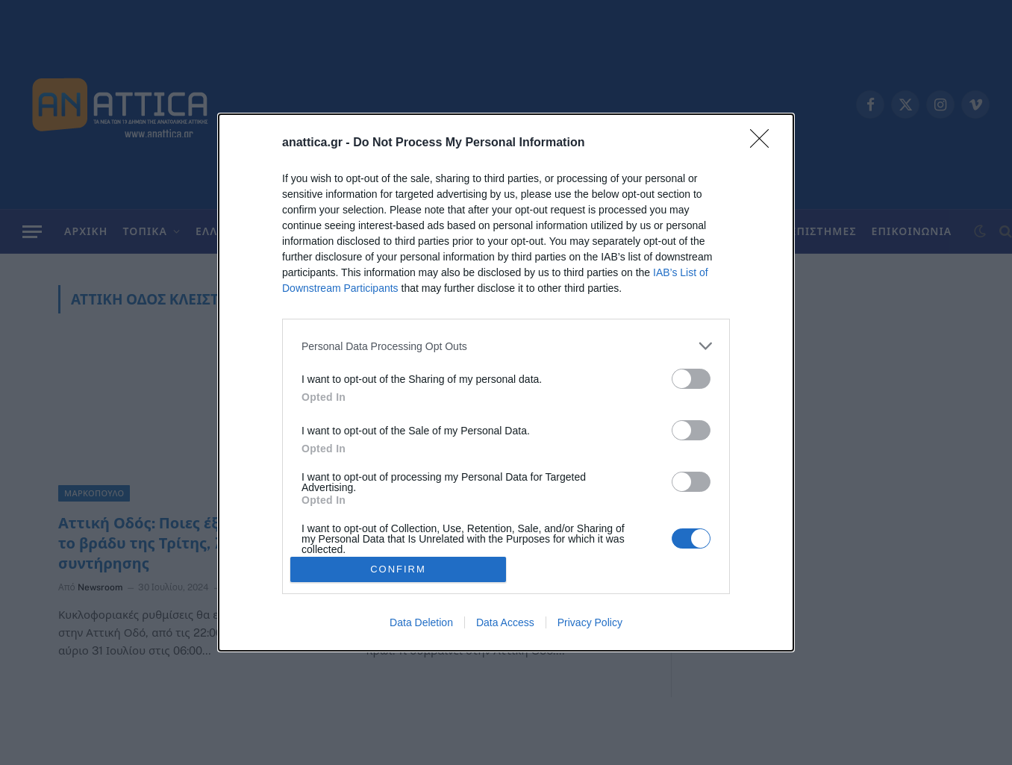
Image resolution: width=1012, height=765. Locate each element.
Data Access (505, 622)
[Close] (764, 143)
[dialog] (506, 382)
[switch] (691, 379)
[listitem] (506, 346)
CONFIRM (398, 569)
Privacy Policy (589, 622)
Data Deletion (421, 622)
